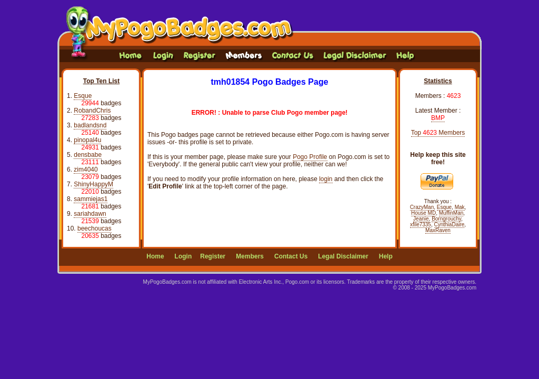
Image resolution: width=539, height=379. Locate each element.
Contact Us (290, 256)
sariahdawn (90, 213)
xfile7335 (420, 224)
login (325, 179)
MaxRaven (438, 230)
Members (250, 256)
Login (183, 256)
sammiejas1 (90, 199)
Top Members (438, 132)
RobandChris (92, 110)
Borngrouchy (446, 219)
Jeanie (420, 219)
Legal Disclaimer (343, 256)
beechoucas (94, 228)
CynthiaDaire (449, 224)
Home (155, 256)
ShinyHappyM (93, 184)
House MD (423, 213)
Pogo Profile (310, 157)
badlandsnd (90, 125)
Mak (460, 207)
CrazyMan (422, 207)
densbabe (88, 154)
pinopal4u (87, 140)
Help (386, 256)
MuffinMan (451, 213)
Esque (83, 95)
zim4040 (85, 169)
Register (212, 256)
